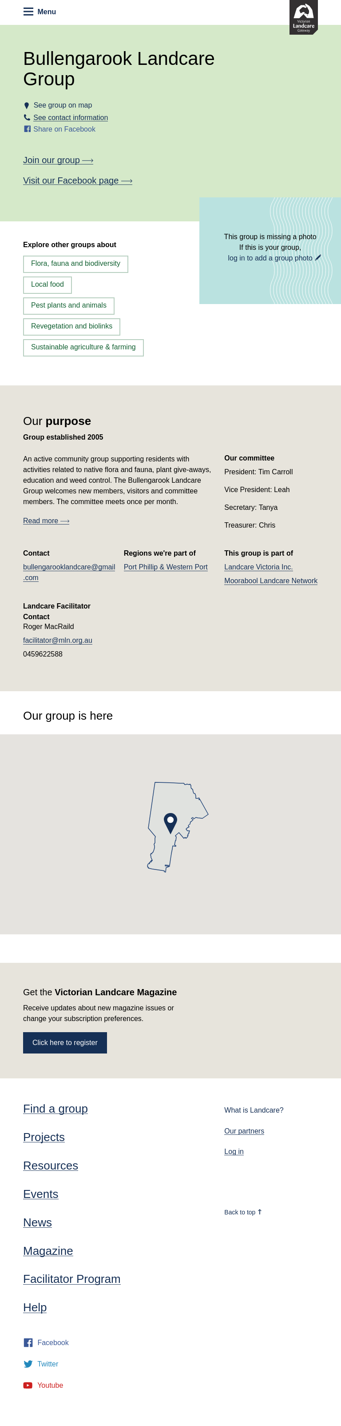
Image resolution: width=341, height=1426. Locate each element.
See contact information (70, 117)
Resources (50, 1165)
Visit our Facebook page (77, 180)
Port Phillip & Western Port (166, 567)
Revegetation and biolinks (71, 326)
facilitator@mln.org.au (57, 640)
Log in (234, 1151)
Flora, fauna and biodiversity (75, 263)
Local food (47, 284)
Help (35, 1307)
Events (41, 1194)
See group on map (62, 105)
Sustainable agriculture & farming (83, 347)
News (37, 1222)
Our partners (244, 1131)
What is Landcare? (253, 1110)
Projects (44, 1137)
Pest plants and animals (69, 305)
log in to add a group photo (270, 258)
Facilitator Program (72, 1279)
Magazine (48, 1251)
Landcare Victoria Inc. (258, 567)
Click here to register (65, 1042)
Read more (46, 521)
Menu (40, 12)
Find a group (55, 1108)
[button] (170, 823)
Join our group (58, 160)
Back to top (243, 1212)
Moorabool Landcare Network (270, 581)
